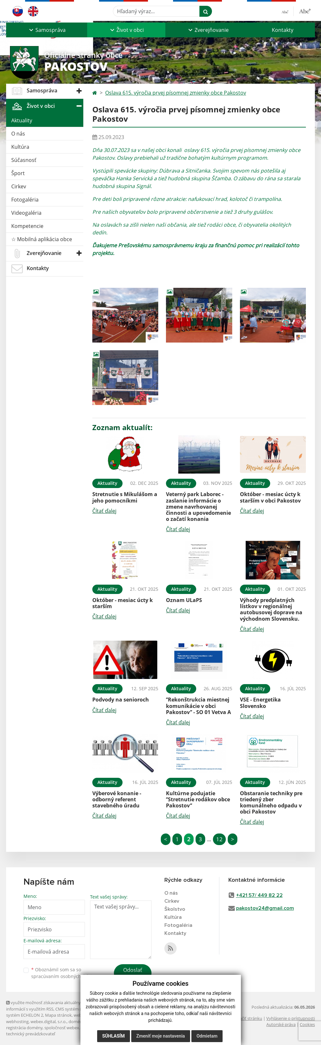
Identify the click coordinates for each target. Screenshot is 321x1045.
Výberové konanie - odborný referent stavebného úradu (116, 799)
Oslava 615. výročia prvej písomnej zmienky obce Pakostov (175, 92)
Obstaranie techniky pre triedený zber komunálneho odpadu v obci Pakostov (271, 802)
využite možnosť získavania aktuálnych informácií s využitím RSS (45, 1006)
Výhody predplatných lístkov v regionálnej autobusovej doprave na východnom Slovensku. (271, 609)
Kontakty (282, 29)
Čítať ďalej (104, 510)
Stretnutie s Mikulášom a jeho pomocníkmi (124, 497)
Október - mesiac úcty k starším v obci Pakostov (270, 497)
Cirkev (18, 186)
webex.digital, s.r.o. (49, 1021)
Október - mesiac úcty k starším (122, 603)
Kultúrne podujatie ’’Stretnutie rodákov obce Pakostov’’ (198, 799)
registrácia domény (24, 1028)
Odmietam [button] (207, 1036)
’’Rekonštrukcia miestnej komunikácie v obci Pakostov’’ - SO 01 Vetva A (198, 705)
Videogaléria (26, 212)
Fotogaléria (25, 199)
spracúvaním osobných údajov (64, 976)
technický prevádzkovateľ (30, 1034)
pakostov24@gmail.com (265, 908)
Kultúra (20, 146)
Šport (18, 173)
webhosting (17, 1021)
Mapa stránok (58, 1015)
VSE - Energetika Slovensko (260, 702)
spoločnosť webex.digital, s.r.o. (73, 1028)
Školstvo (174, 909)
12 (219, 839)
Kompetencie (27, 226)
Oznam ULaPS (184, 600)
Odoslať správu (132, 973)
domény (76, 1021)
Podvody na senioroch (120, 699)
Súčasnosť (23, 160)
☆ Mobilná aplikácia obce (41, 239)
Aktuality (21, 120)
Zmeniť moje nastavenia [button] (160, 1036)
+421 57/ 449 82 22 (259, 895)
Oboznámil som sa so (64, 972)
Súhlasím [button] (113, 1036)
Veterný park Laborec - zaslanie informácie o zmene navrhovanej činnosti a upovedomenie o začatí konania (198, 506)
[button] (46, 30)
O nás (18, 133)
